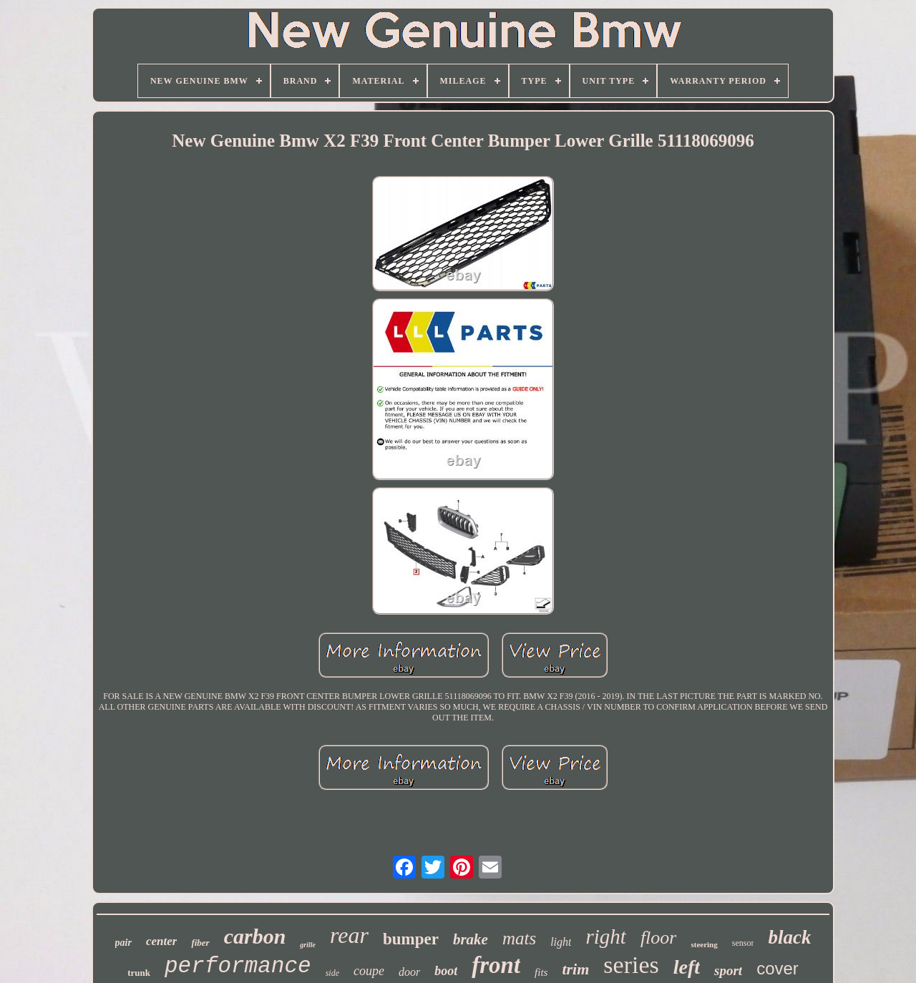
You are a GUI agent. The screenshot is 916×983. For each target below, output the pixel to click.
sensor (743, 943)
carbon (255, 936)
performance (238, 966)
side (332, 973)
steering (704, 944)
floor (658, 937)
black (789, 937)
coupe (369, 971)
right (605, 936)
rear (349, 935)
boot (445, 971)
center (161, 941)
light (560, 942)
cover (777, 968)
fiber (200, 942)
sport (728, 970)
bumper (411, 939)
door (409, 972)
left (686, 967)
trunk (138, 972)
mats (519, 938)
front (496, 965)
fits (541, 972)
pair (123, 942)
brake (470, 939)
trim (575, 969)
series (630, 965)
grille (308, 945)
